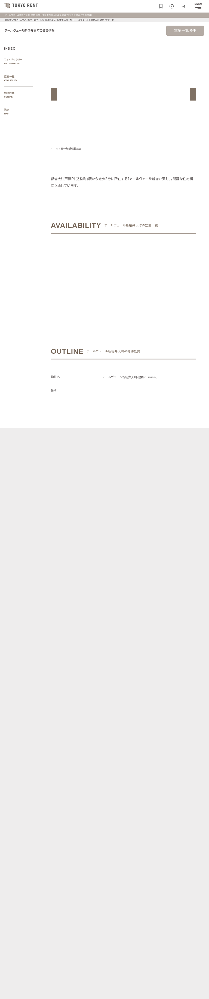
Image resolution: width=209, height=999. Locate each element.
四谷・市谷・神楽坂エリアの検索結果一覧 (57, 20)
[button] (54, 94)
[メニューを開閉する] (198, 6)
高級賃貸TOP (11, 20)
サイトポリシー (53, 982)
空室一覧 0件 (185, 30)
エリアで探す (26, 20)
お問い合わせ (12, 991)
